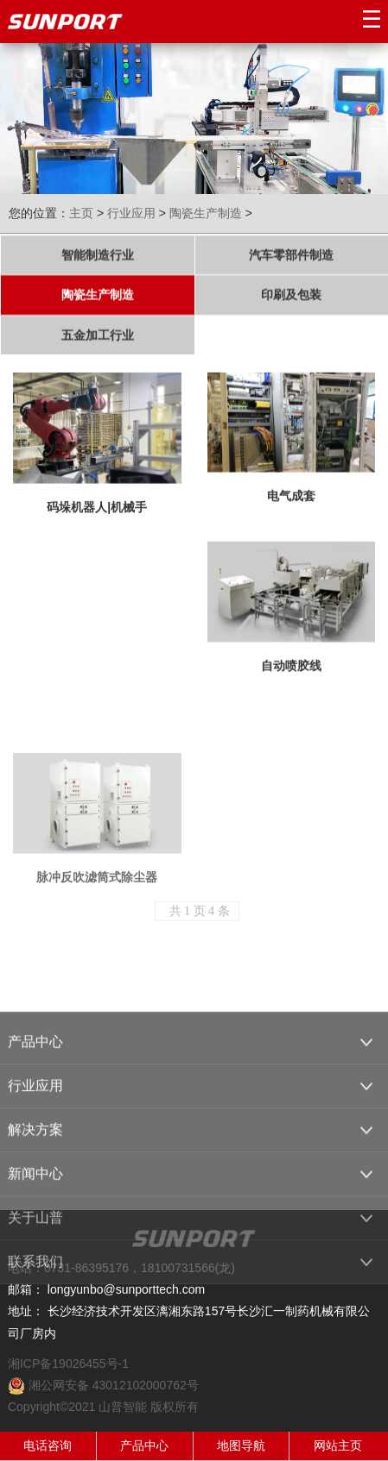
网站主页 (338, 1445)
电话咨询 (47, 1445)
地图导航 (241, 1445)
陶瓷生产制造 (205, 213)
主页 (81, 213)
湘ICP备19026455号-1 (68, 1363)
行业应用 (131, 213)
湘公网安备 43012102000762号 (103, 1385)
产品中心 (144, 1445)
